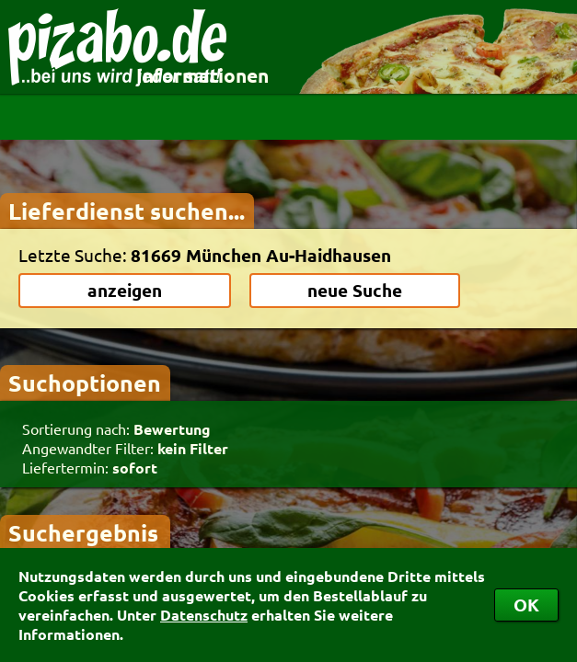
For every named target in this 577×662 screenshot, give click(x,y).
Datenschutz (204, 614)
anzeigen (124, 290)
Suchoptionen (84, 382)
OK (526, 604)
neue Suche (354, 290)
